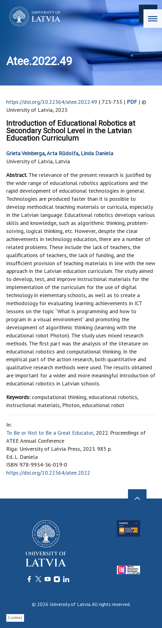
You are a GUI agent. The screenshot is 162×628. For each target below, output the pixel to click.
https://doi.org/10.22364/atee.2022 (48, 472)
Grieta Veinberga (25, 153)
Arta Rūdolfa (62, 153)
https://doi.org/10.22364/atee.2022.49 (51, 101)
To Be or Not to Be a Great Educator (49, 432)
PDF (132, 101)
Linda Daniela (97, 153)
